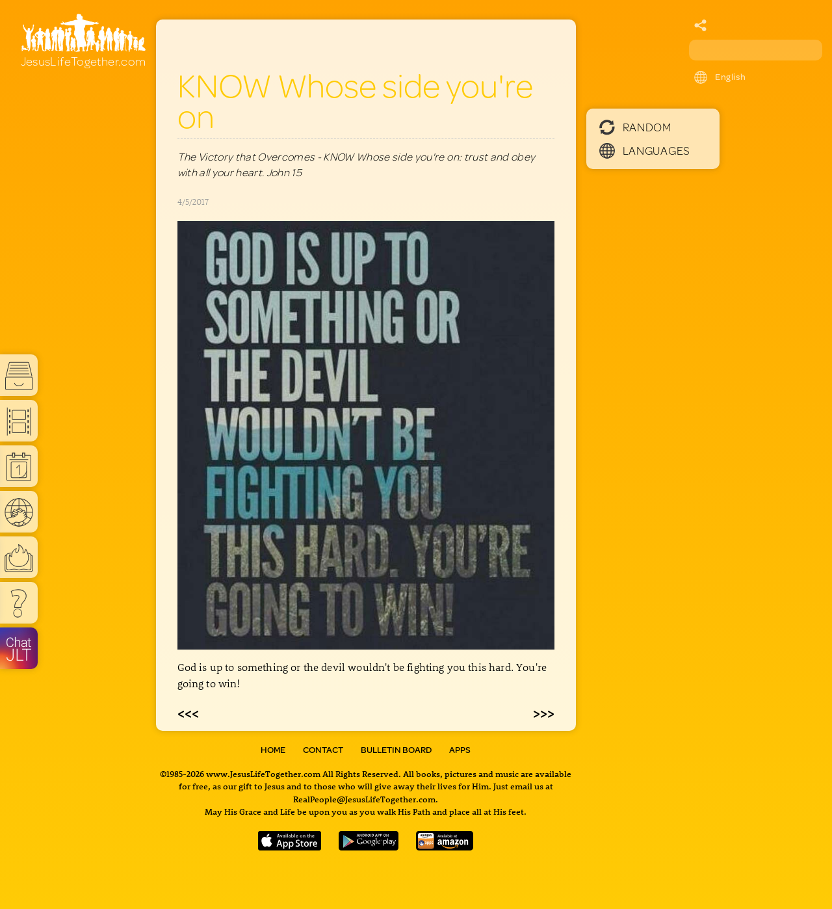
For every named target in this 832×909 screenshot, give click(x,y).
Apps (460, 749)
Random (635, 126)
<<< (188, 712)
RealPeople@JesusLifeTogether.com (364, 798)
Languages (644, 150)
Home (273, 749)
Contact (323, 749)
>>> (543, 712)
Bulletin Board (396, 749)
